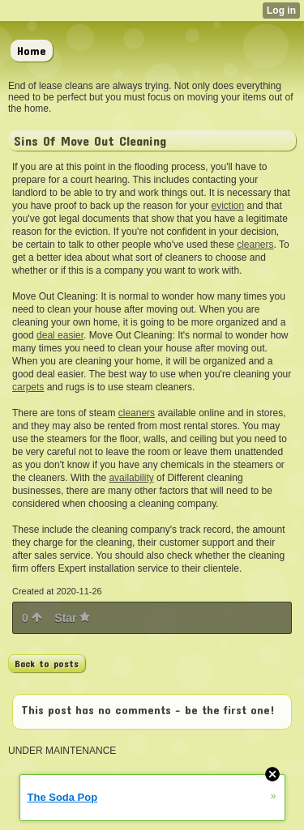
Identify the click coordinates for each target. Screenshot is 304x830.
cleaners (255, 244)
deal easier (59, 335)
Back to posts (47, 663)
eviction (227, 205)
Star (72, 617)
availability (131, 477)
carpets (28, 387)
